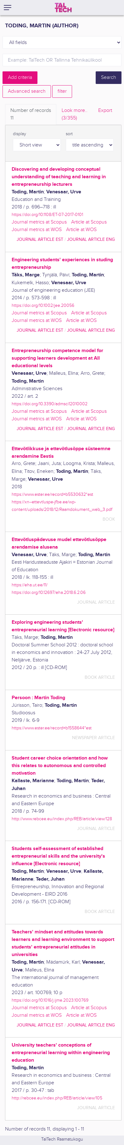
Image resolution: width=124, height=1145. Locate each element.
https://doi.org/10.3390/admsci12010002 (49, 404)
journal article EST (40, 239)
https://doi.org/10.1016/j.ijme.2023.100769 (50, 1000)
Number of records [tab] (30, 115)
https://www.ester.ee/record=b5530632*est (52, 494)
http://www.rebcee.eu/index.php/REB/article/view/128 (62, 818)
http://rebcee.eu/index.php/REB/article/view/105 (57, 1098)
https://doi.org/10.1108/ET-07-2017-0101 (47, 214)
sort (69, 133)
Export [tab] (105, 110)
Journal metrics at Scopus (39, 222)
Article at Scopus (89, 222)
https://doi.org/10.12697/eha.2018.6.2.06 (49, 592)
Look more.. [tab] (74, 115)
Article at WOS (81, 230)
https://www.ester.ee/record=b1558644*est (52, 728)
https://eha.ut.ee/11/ (30, 585)
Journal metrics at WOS (37, 230)
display (19, 133)
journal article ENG (91, 239)
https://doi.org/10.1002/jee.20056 (43, 305)
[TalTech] (63, 8)
